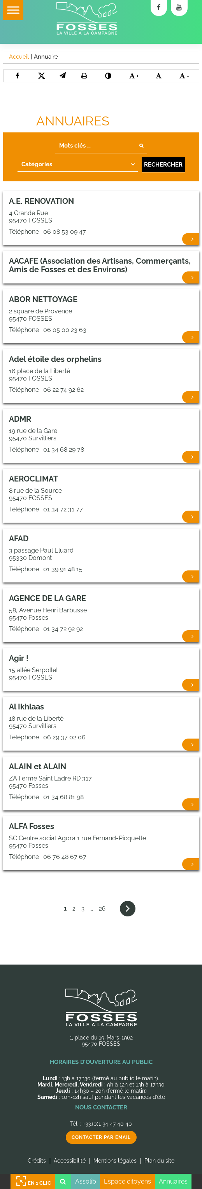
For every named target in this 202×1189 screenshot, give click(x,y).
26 (102, 908)
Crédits (37, 1161)
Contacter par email (101, 1137)
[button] (62, 75)
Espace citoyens (127, 1181)
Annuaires (173, 1181)
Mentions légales (115, 1161)
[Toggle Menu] (13, 10)
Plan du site (159, 1161)
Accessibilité (70, 1161)
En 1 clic (32, 1181)
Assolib (85, 1181)
